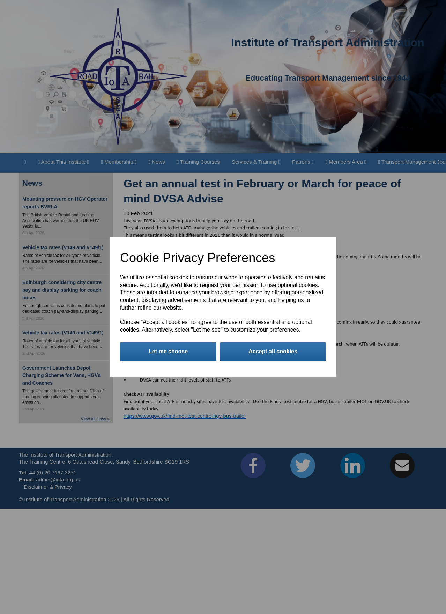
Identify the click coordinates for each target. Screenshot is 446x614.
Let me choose (168, 351)
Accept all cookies (272, 351)
